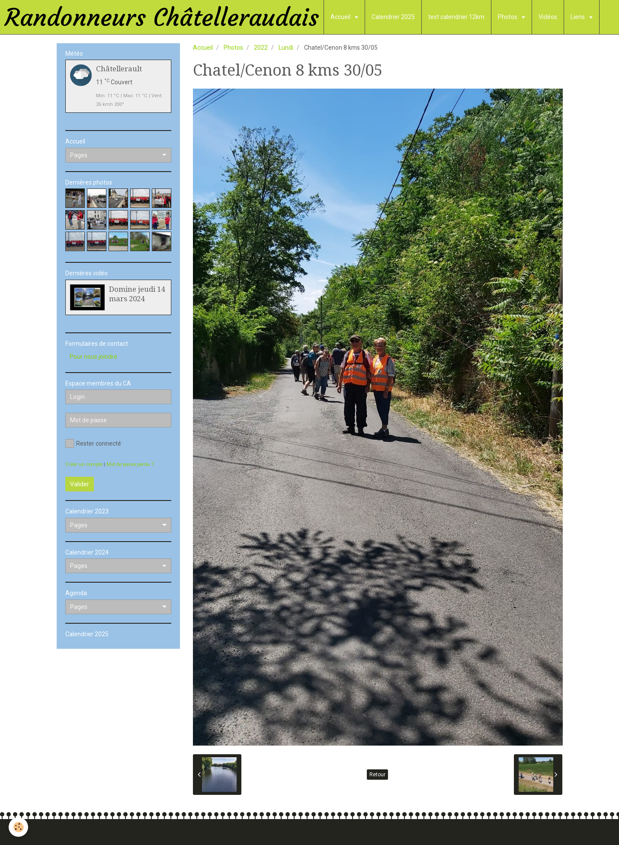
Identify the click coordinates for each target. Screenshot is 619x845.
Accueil (341, 16)
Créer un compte (84, 464)
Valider (79, 484)
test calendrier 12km (456, 16)
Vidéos (548, 16)
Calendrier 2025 (393, 16)
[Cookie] (18, 827)
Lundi (286, 47)
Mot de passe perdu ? (130, 464)
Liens (578, 16)
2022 (261, 47)
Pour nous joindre (93, 356)
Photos (508, 16)
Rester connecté (93, 443)
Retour (377, 775)
